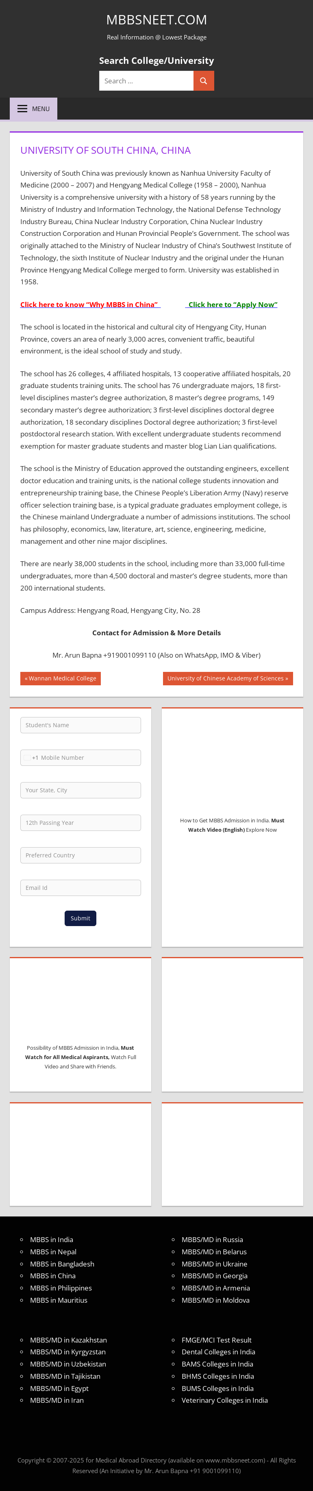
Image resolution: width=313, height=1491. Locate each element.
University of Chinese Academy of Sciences (225, 679)
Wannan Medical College (62, 679)
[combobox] (30, 757)
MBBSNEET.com (156, 19)
